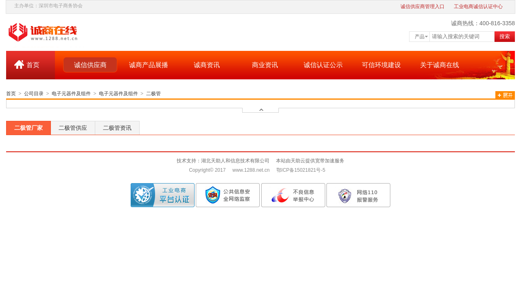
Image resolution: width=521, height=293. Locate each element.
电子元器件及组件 (71, 93)
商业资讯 (265, 64)
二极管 (153, 93)
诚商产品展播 (148, 64)
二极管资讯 (117, 128)
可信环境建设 (381, 64)
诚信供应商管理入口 (422, 6)
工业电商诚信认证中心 (478, 6)
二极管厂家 (28, 128)
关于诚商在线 (439, 64)
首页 (32, 64)
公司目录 (34, 93)
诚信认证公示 (323, 64)
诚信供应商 (90, 64)
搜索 (504, 36)
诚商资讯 (207, 64)
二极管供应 (73, 128)
